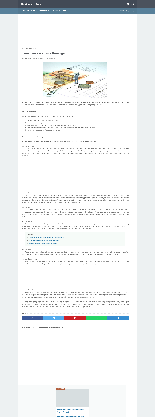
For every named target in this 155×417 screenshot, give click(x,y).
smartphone (108, 91)
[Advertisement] (59, 28)
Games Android (116, 84)
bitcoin (126, 80)
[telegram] (89, 342)
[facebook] (29, 342)
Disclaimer (68, 410)
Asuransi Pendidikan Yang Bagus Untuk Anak (43, 258)
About (61, 410)
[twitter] (44, 342)
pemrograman (116, 87)
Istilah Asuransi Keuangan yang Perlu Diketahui (44, 255)
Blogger (107, 84)
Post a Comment (51, 56)
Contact (86, 410)
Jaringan (107, 87)
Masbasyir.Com (80, 414)
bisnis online (118, 80)
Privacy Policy (77, 410)
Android (107, 76)
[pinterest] (59, 342)
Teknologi (32, 8)
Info (65, 8)
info (125, 84)
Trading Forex (118, 91)
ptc (125, 87)
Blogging (57, 8)
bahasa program (125, 76)
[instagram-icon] (131, 2)
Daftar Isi (93, 410)
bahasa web (108, 80)
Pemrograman (46, 8)
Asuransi (114, 76)
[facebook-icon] (126, 2)
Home (24, 8)
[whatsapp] (74, 342)
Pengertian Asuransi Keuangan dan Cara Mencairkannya (46, 252)
